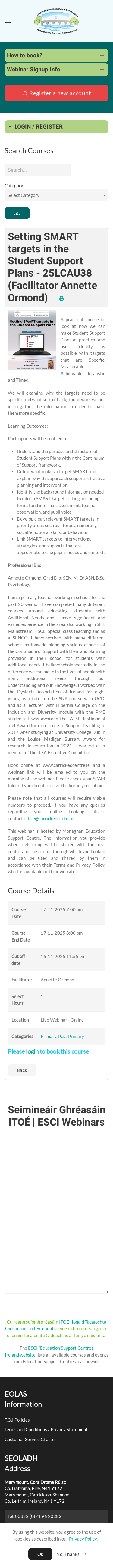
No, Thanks (68, 1554)
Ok (40, 1554)
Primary (48, 1036)
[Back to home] (56, 21)
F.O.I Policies (17, 1419)
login (32, 1051)
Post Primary (71, 1036)
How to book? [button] (24, 55)
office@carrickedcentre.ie (49, 818)
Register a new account (56, 93)
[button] (8, 21)
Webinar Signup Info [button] (33, 69)
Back (22, 1070)
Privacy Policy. (83, 1538)
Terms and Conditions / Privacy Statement (46, 1429)
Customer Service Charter (30, 1439)
